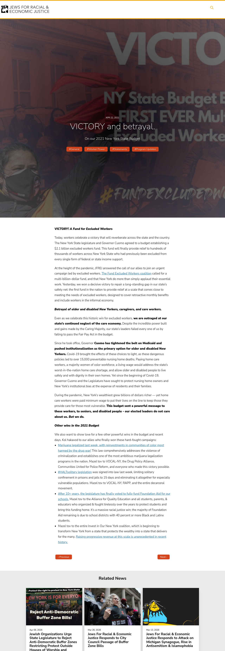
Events (98, 9)
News (148, 9)
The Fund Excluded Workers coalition (127, 273)
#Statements (119, 149)
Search (211, 9)
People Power (130, 9)
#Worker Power (96, 149)
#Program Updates (145, 149)
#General (74, 149)
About (84, 9)
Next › (163, 557)
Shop (198, 9)
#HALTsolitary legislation (75, 472)
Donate (184, 9)
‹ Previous (63, 557)
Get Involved (166, 9)
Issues (112, 9)
